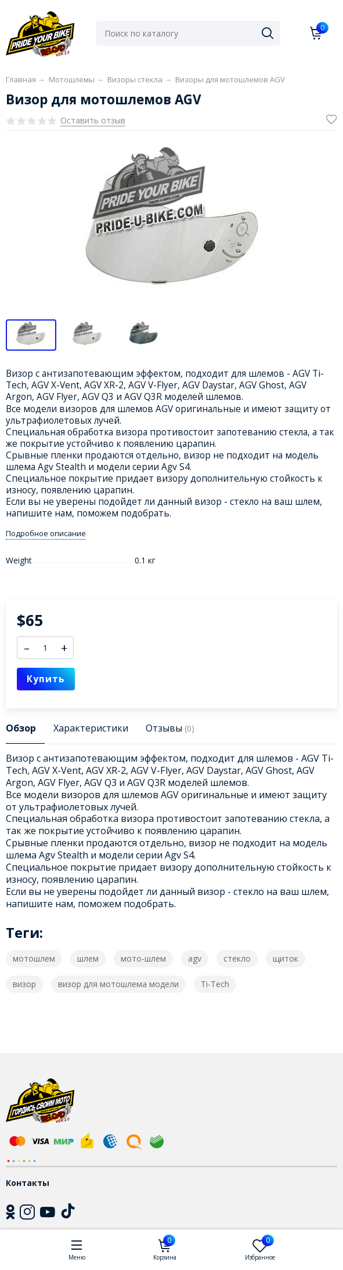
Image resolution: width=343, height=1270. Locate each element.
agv (194, 958)
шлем (88, 958)
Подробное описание (46, 533)
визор (24, 983)
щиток (285, 958)
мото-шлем (143, 958)
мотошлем (34, 958)
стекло (237, 958)
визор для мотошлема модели (118, 983)
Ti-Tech (215, 983)
